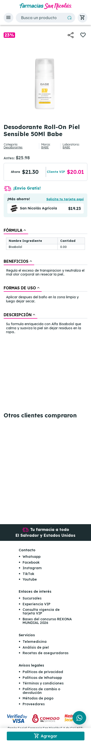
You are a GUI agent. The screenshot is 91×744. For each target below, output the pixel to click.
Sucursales (32, 598)
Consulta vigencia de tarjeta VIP (41, 611)
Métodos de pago (38, 698)
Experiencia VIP (36, 604)
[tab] (16, 230)
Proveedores (34, 704)
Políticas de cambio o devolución (41, 691)
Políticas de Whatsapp (42, 677)
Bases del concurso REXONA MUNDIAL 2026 (47, 621)
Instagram (32, 568)
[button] (8, 18)
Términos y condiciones (43, 683)
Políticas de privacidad (43, 672)
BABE (45, 147)
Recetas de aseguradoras (45, 653)
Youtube (30, 579)
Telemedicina (35, 641)
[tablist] (45, 281)
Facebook (31, 562)
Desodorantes (13, 147)
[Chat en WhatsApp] (79, 718)
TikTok (28, 574)
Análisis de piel (36, 647)
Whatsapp (32, 556)
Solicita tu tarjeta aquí (65, 199)
